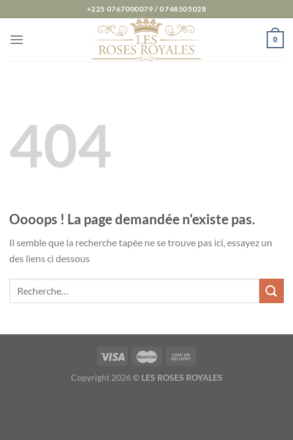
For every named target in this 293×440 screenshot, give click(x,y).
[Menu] (16, 39)
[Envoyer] (271, 290)
